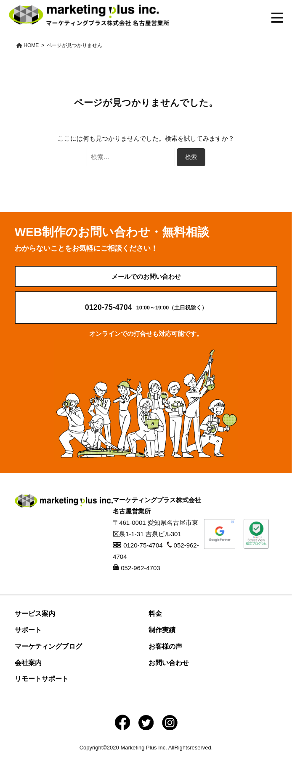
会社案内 (28, 663)
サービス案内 (35, 614)
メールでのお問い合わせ (146, 276)
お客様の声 (165, 646)
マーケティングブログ (48, 646)
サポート (28, 630)
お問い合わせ (169, 663)
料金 (155, 614)
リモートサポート (42, 679)
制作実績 (162, 630)
